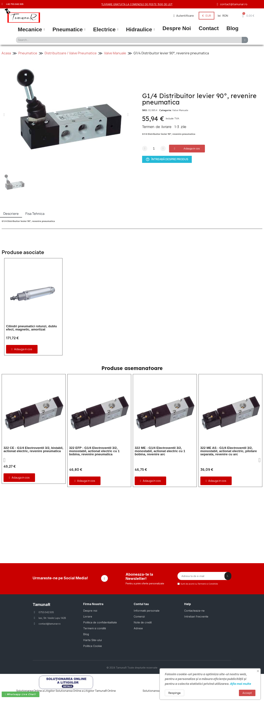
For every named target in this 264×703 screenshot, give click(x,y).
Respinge (174, 693)
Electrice (105, 29)
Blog (232, 28)
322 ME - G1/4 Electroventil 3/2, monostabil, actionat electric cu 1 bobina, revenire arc (160, 451)
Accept (247, 693)
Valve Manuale (115, 53)
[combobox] (128, 40)
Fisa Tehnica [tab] (34, 214)
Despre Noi (176, 28)
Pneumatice (69, 29)
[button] (248, 15)
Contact (209, 28)
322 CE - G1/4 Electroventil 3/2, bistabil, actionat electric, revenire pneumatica (33, 449)
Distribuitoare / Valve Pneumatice (71, 53)
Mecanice (31, 29)
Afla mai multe (240, 684)
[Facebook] (104, 578)
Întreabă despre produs (167, 159)
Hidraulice (140, 29)
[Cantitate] (153, 148)
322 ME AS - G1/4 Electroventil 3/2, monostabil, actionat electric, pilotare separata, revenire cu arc (228, 451)
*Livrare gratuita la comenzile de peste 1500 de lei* (137, 4)
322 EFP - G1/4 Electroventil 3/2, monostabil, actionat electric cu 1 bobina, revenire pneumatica (94, 451)
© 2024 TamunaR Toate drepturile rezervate (132, 667)
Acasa (6, 53)
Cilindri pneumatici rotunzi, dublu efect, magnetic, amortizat (31, 327)
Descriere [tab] (11, 214)
